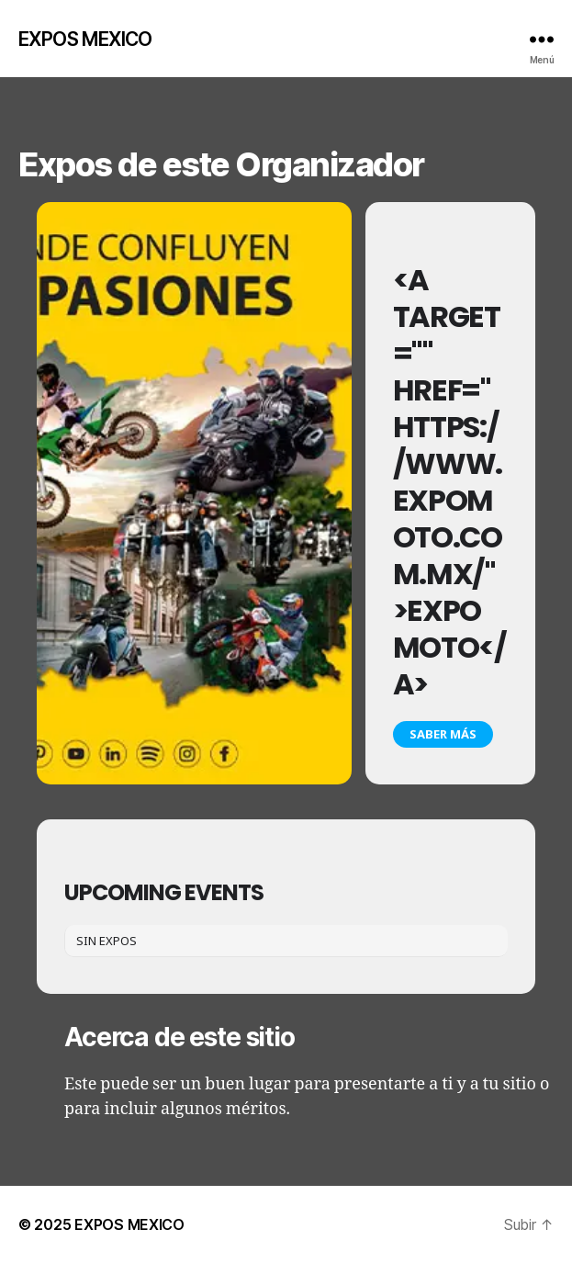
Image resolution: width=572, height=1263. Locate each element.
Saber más (443, 734)
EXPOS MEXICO (85, 39)
